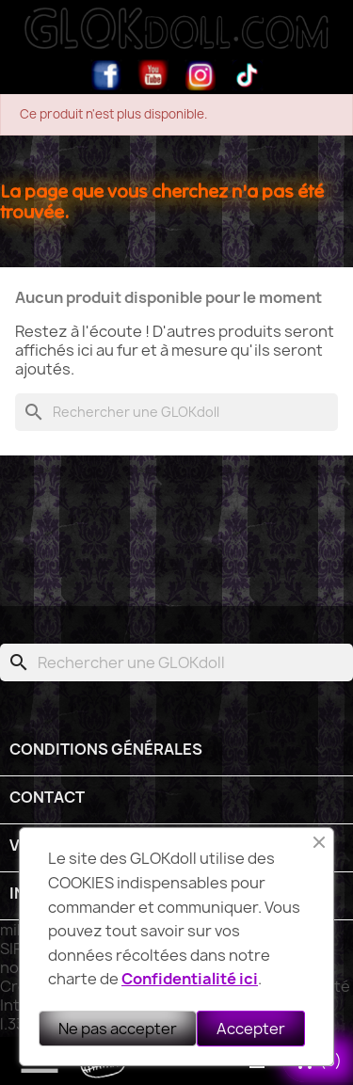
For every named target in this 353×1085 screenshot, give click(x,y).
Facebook (106, 75)
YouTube (153, 75)
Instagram (200, 75)
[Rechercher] (176, 412)
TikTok (247, 75)
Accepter (251, 1028)
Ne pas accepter (117, 1028)
